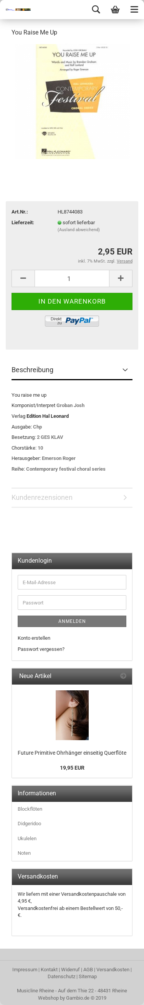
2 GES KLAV (50, 437)
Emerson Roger (59, 458)
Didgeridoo (29, 823)
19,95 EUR (72, 768)
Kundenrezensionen (42, 497)
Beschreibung (32, 370)
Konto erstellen (34, 638)
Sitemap (88, 976)
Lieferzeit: (23, 222)
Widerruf (70, 969)
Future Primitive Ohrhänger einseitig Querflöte (72, 753)
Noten (24, 853)
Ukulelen (27, 838)
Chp (37, 427)
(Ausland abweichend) (79, 229)
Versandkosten (112, 969)
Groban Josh (70, 405)
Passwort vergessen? (41, 649)
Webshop (48, 998)
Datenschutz (61, 976)
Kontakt (49, 969)
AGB (88, 969)
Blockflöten (30, 809)
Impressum (24, 969)
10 (40, 448)
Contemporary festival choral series (66, 469)
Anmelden (72, 621)
